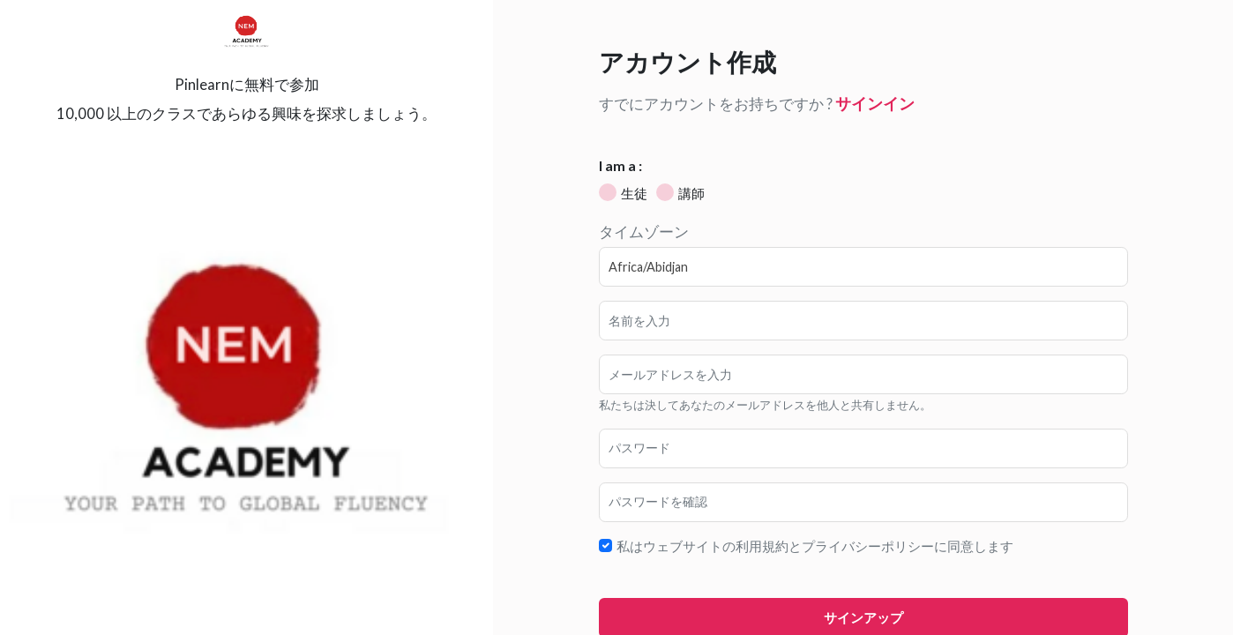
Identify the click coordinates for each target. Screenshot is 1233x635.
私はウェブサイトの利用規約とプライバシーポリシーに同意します (814, 546)
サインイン (875, 103)
